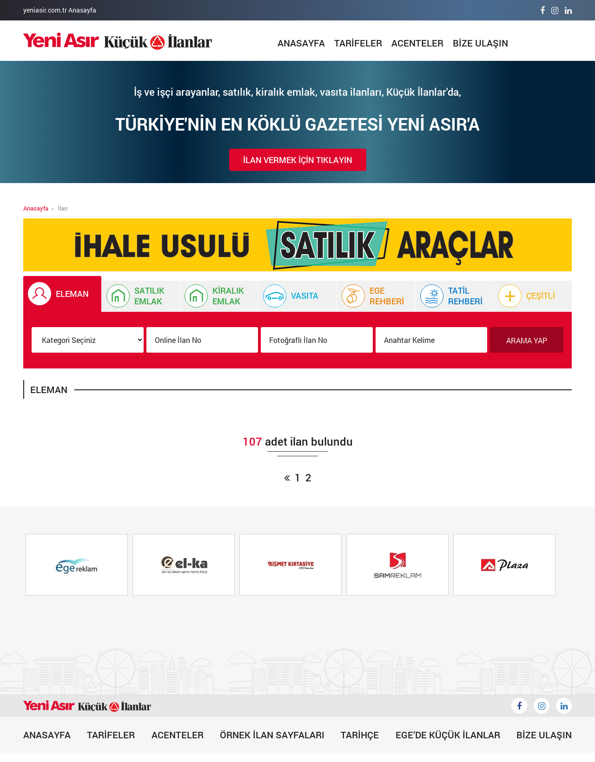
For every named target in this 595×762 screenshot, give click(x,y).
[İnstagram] (554, 10)
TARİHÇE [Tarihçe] (360, 735)
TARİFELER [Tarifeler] (358, 43)
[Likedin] (564, 706)
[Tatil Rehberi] (455, 296)
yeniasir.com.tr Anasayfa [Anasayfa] (59, 10)
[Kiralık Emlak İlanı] (219, 296)
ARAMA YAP (526, 340)
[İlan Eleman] (62, 294)
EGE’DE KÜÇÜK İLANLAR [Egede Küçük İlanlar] (448, 735)
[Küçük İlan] (297, 244)
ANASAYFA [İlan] (301, 43)
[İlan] (117, 41)
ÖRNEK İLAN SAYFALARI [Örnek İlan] (272, 735)
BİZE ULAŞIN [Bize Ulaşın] (480, 43)
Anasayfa (35, 208)
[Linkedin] (568, 10)
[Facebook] (542, 10)
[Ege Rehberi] (376, 296)
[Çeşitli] (533, 296)
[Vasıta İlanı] (297, 296)
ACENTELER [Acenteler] (417, 43)
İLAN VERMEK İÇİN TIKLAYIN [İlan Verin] (297, 159)
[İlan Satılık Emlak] (141, 296)
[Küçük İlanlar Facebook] (519, 706)
